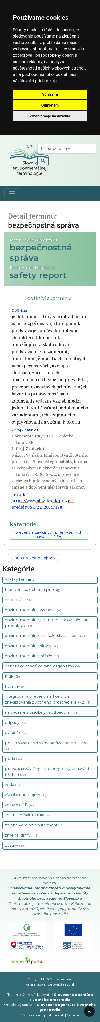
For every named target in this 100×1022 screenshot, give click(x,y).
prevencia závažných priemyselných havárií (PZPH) (48, 534)
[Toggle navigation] (11, 193)
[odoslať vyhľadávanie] (43, 161)
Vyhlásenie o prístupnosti (42, 1015)
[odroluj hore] (89, 1011)
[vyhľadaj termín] (66, 149)
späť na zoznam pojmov (32, 557)
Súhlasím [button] (50, 94)
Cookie (73, 1015)
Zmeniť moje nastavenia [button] (50, 116)
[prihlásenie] (50, 990)
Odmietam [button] (50, 105)
